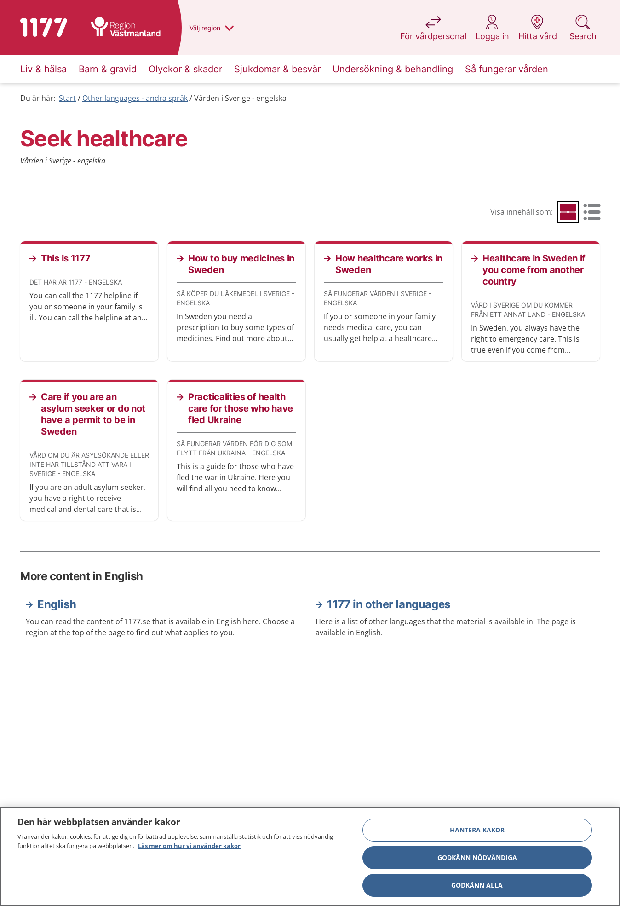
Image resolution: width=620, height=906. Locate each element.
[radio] (568, 211)
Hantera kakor (477, 832)
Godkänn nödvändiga (477, 859)
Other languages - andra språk (135, 98)
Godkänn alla (477, 887)
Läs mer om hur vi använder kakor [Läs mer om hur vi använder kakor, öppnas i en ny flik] (189, 848)
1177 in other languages (388, 604)
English (56, 604)
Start (67, 98)
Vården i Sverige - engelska (240, 98)
